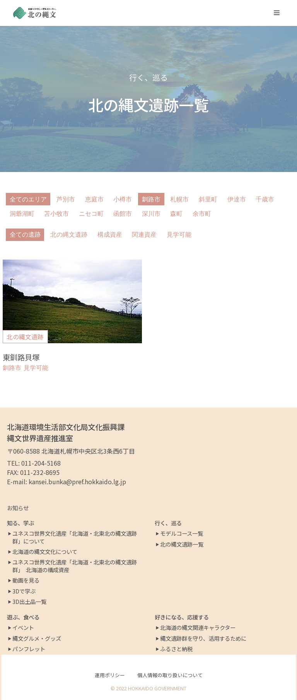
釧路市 (151, 199)
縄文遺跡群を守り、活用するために (203, 638)
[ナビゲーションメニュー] (276, 13)
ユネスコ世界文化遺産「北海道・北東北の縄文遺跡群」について (74, 537)
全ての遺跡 (25, 234)
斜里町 (208, 199)
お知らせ (18, 508)
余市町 (202, 213)
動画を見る (25, 580)
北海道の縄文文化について (44, 552)
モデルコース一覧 (181, 533)
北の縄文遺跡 (68, 234)
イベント (23, 627)
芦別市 (65, 199)
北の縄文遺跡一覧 (181, 544)
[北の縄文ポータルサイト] (35, 13)
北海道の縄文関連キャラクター (198, 627)
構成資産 (109, 234)
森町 (176, 213)
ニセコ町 (91, 213)
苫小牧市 (56, 213)
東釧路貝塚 (21, 357)
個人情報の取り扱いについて (170, 675)
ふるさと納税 (176, 649)
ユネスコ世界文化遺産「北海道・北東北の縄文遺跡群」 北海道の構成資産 (74, 566)
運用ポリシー (110, 675)
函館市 (122, 213)
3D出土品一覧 (29, 601)
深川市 (151, 213)
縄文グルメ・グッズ (36, 638)
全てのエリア (28, 199)
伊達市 (236, 199)
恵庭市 (94, 199)
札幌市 (179, 199)
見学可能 (179, 234)
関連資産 (144, 234)
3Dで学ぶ (24, 591)
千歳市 (265, 199)
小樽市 (122, 199)
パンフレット (28, 649)
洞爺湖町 (22, 213)
